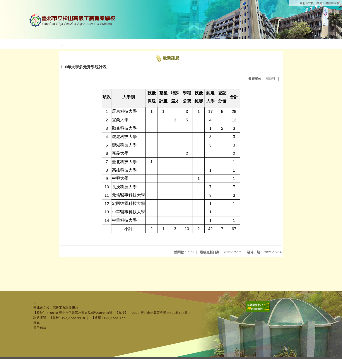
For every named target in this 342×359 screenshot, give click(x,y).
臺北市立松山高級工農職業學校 (319, 3)
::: (293, 3)
